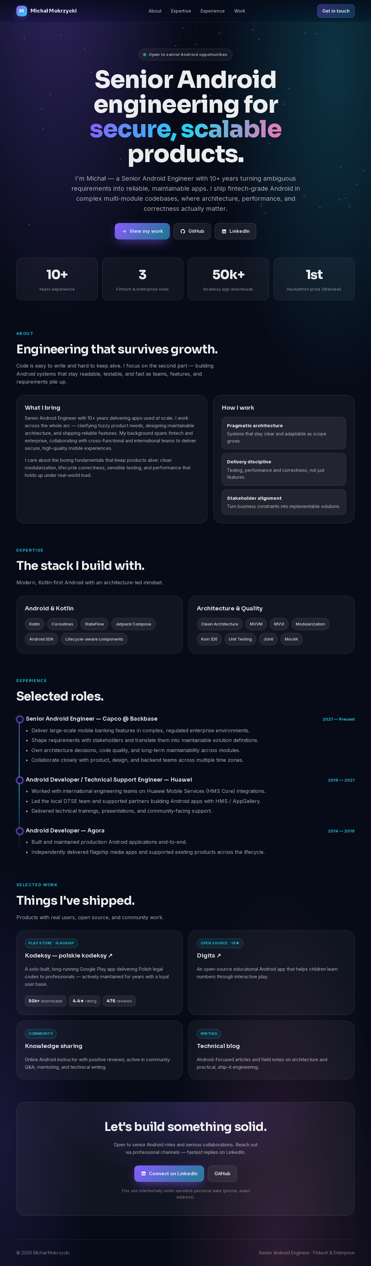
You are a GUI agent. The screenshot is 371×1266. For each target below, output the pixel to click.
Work (239, 11)
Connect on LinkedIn (169, 1173)
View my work (142, 232)
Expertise (181, 11)
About (155, 11)
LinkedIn (235, 232)
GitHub (192, 232)
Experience (213, 11)
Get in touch (336, 11)
